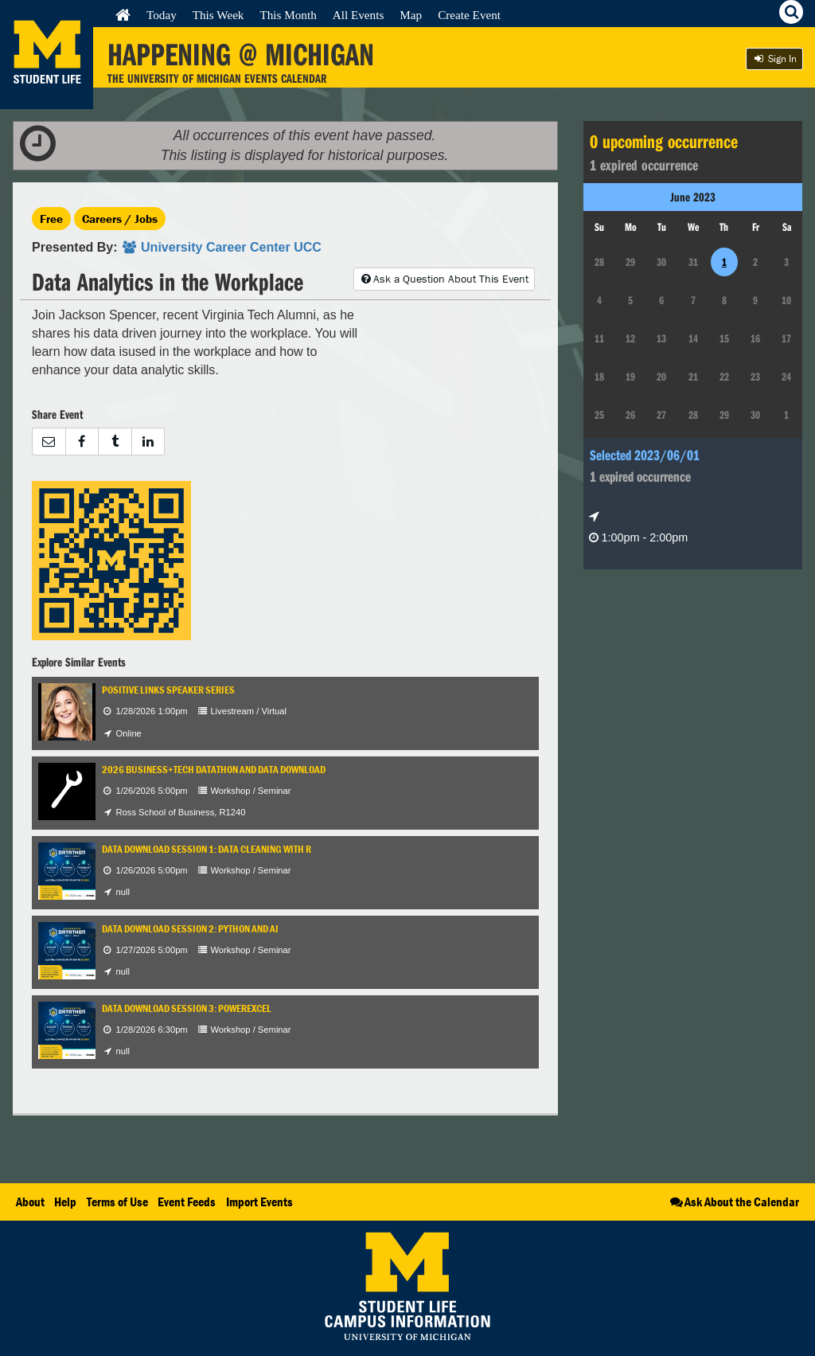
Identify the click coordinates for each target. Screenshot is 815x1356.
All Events (358, 14)
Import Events (259, 1201)
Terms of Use (117, 1201)
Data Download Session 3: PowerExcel (186, 1008)
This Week (218, 14)
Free (51, 218)
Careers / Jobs (120, 218)
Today (161, 14)
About (30, 1201)
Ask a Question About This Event (444, 279)
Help (65, 1201)
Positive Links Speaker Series (168, 690)
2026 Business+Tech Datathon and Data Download (214, 769)
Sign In (774, 58)
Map (411, 14)
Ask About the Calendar (733, 1201)
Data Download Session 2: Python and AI (190, 929)
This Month (287, 14)
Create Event (469, 14)
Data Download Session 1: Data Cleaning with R (206, 849)
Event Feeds (187, 1201)
